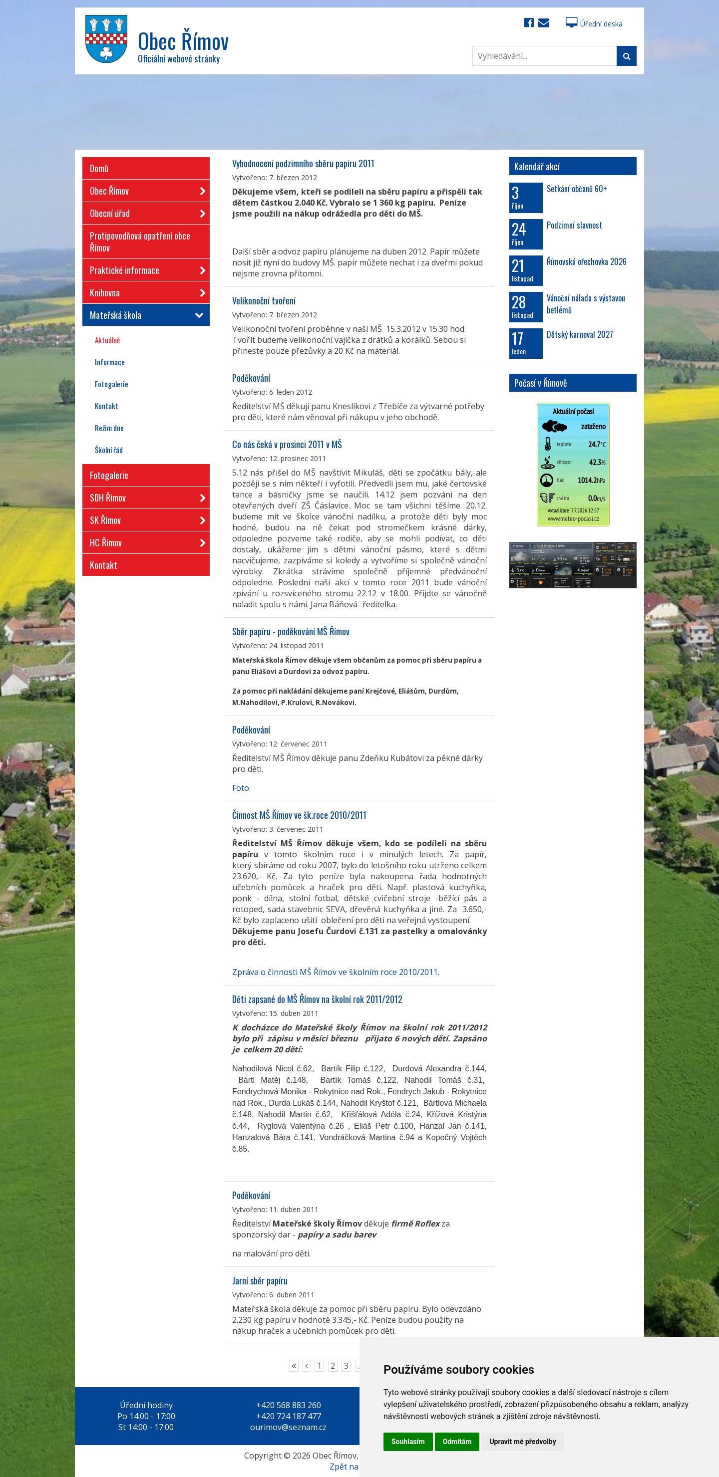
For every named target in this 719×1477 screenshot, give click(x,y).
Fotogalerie (111, 383)
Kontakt (106, 405)
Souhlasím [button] (408, 1442)
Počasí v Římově (540, 382)
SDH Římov (145, 496)
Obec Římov (145, 189)
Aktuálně (107, 339)
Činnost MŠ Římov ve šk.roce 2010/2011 (299, 814)
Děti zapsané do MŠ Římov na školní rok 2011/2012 (317, 998)
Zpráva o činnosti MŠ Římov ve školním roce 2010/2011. (335, 972)
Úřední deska (594, 23)
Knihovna (145, 290)
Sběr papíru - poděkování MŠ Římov (291, 631)
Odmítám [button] (457, 1442)
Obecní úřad (145, 211)
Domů (99, 168)
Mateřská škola (145, 315)
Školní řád (109, 449)
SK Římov (145, 518)
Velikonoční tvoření (264, 300)
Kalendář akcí (537, 166)
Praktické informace (145, 268)
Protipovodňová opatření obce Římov (140, 241)
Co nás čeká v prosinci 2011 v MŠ (287, 444)
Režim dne (109, 427)
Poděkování (251, 377)
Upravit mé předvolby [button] (522, 1442)
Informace (110, 361)
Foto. (241, 787)
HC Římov (145, 540)
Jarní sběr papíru (260, 1280)
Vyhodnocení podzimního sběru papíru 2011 (303, 163)
